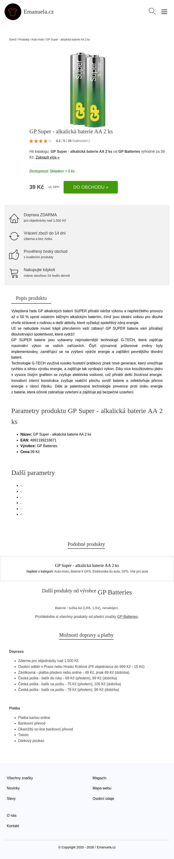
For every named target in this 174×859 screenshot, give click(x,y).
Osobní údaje (103, 798)
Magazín (99, 778)
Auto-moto (37, 39)
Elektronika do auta (106, 571)
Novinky (13, 788)
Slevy (11, 798)
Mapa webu (102, 788)
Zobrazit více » (48, 157)
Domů (12, 39)
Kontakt (13, 826)
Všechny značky (20, 778)
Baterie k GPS (81, 571)
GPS (124, 571)
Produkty (24, 39)
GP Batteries (129, 151)
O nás (12, 815)
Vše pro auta (139, 571)
